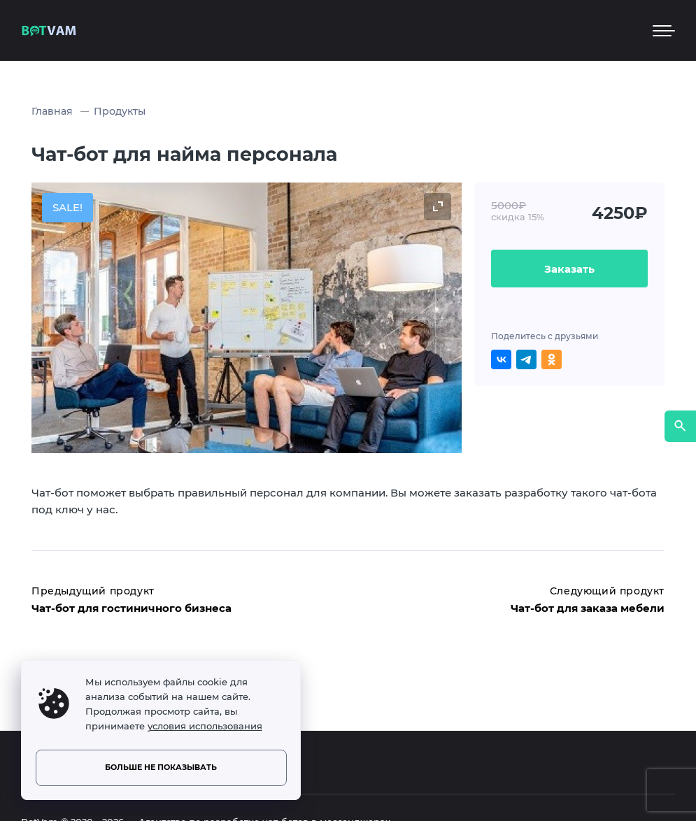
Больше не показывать (161, 767)
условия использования (205, 726)
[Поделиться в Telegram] (526, 360)
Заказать (569, 269)
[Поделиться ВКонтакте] (501, 360)
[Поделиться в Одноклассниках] (551, 360)
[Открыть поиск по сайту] (680, 426)
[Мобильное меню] (664, 30)
